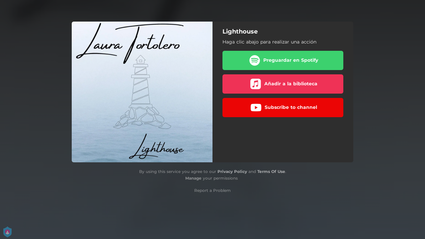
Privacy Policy (232, 171)
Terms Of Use (271, 171)
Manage (193, 178)
